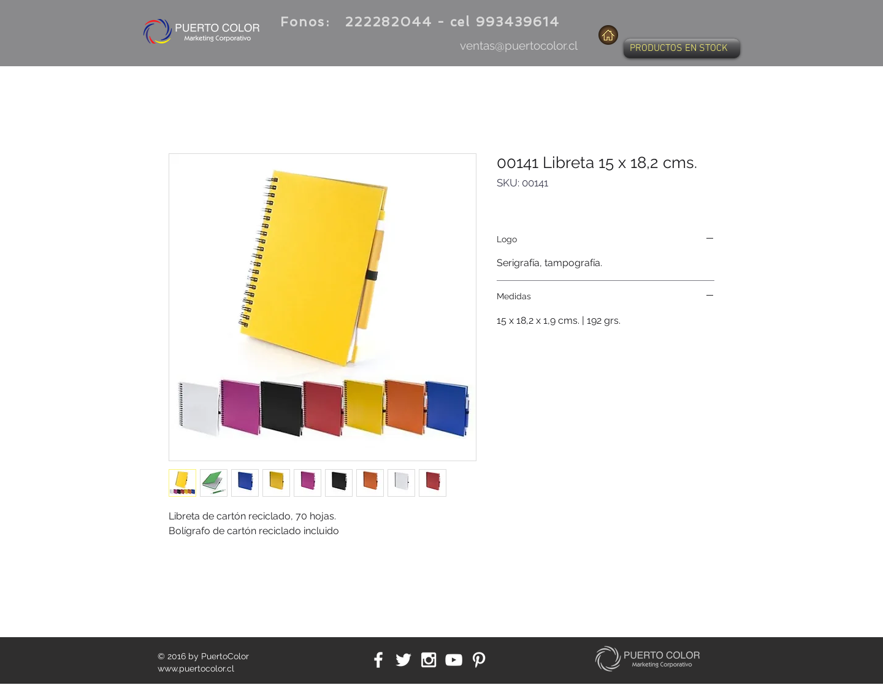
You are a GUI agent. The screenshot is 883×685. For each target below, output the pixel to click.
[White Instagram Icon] (428, 659)
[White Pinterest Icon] (478, 659)
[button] (682, 48)
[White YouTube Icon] (453, 659)
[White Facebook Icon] (378, 659)
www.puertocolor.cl (196, 668)
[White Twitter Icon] (403, 659)
